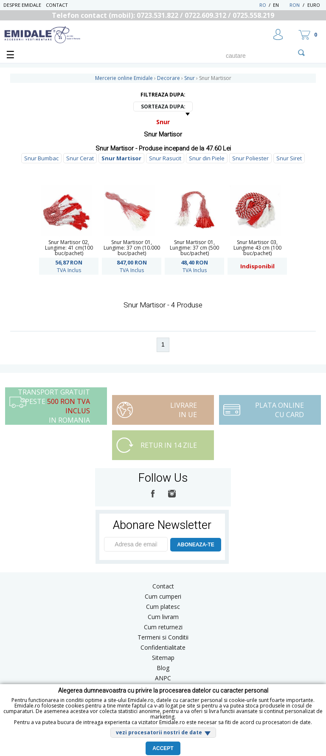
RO (262, 5)
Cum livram (163, 617)
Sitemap (163, 658)
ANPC (163, 678)
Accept (162, 748)
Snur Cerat (80, 158)
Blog (163, 668)
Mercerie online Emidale (124, 78)
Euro (313, 5)
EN (280, 5)
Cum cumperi (163, 596)
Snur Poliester (250, 158)
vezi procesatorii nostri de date (159, 732)
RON (294, 5)
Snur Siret (289, 158)
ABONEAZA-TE (195, 545)
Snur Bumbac (41, 158)
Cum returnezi (163, 627)
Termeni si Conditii (163, 637)
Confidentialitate (163, 647)
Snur (163, 122)
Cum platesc (163, 607)
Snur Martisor (121, 158)
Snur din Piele (207, 158)
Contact (57, 5)
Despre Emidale (22, 5)
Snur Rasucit (165, 158)
